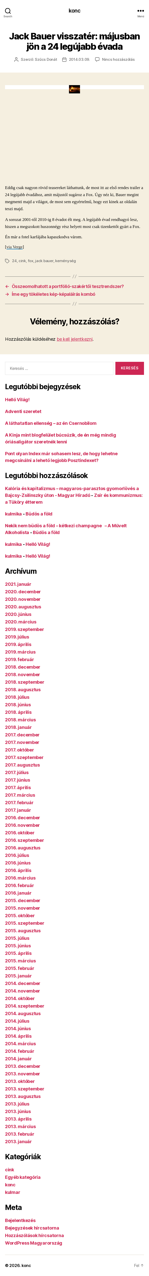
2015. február (19, 968)
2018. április (18, 712)
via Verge (15, 247)
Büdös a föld (39, 513)
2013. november (22, 1073)
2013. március (20, 1126)
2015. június (18, 945)
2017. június (17, 780)
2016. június (18, 862)
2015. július (17, 938)
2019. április (18, 644)
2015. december (22, 900)
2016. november (22, 825)
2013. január (18, 1141)
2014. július (17, 1021)
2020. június (18, 614)
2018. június (18, 704)
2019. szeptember (24, 629)
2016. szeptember (24, 840)
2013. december (22, 1066)
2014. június (18, 1028)
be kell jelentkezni (75, 339)
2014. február (19, 1051)
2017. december (22, 734)
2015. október (20, 915)
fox (30, 260)
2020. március (20, 621)
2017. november (22, 742)
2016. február (19, 885)
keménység (65, 260)
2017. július (17, 772)
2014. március (20, 1043)
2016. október (20, 832)
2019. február (19, 659)
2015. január (18, 975)
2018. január (18, 727)
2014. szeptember (24, 1006)
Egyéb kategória (23, 1177)
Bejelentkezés (20, 1220)
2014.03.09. (79, 59)
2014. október (20, 998)
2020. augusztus (23, 606)
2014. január (18, 1058)
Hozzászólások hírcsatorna (34, 1235)
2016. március (20, 878)
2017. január (18, 810)
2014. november (22, 991)
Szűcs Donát (46, 59)
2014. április (18, 1036)
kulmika (13, 513)
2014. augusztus (23, 1013)
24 (14, 260)
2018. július (17, 697)
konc (74, 10)
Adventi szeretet (23, 411)
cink (22, 260)
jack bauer (44, 260)
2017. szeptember (24, 757)
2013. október (20, 1081)
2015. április (18, 953)
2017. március (20, 795)
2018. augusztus (23, 689)
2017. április (18, 787)
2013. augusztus (23, 1096)
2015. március (20, 960)
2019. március (20, 652)
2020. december (23, 591)
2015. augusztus (23, 930)
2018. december (22, 667)
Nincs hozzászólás (118, 59)
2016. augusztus (22, 847)
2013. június (18, 1111)
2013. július (17, 1104)
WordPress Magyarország (33, 1243)
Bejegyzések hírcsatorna (32, 1228)
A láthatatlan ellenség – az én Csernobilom (51, 423)
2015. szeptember (24, 923)
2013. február (19, 1134)
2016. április (18, 870)
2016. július (17, 855)
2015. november (22, 908)
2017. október (19, 749)
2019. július (17, 637)
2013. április (18, 1119)
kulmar (12, 1192)
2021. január (18, 584)
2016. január (18, 893)
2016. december (22, 817)
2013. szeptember (24, 1088)
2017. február (19, 802)
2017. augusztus (22, 765)
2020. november (23, 599)
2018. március (20, 719)
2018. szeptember (24, 682)
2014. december (22, 983)
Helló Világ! (17, 399)
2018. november (22, 674)
